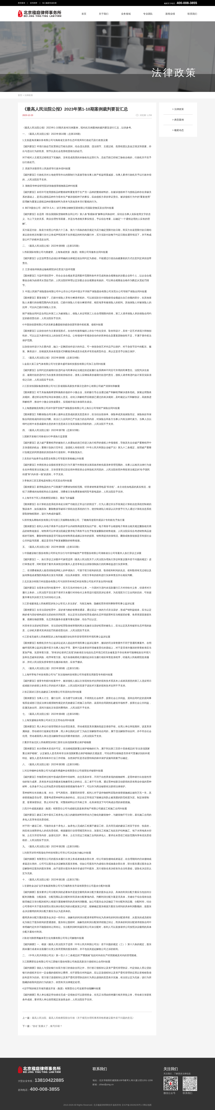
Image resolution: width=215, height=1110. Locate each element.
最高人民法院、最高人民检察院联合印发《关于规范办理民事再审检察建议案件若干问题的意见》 (83, 1018)
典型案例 (21, 3)
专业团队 (148, 14)
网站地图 (147, 1105)
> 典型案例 (178, 119)
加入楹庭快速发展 (49, 3)
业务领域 (126, 14)
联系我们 (192, 14)
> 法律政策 (178, 109)
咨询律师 (34, 3)
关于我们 (103, 14)
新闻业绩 (170, 14)
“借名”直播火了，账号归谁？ (47, 1026)
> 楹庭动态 (178, 130)
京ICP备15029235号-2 (132, 1105)
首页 (84, 14)
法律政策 (28, 95)
